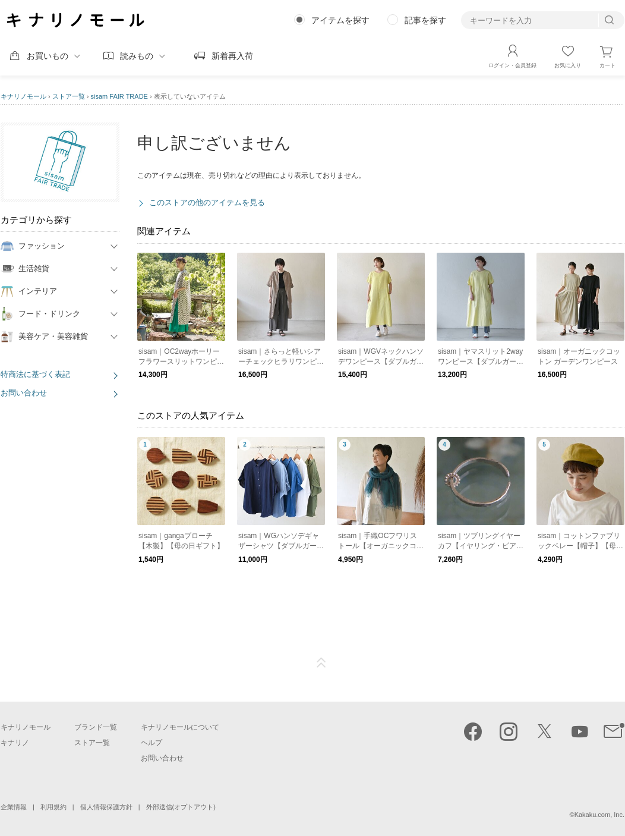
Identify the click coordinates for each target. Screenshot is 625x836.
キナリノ (15, 742)
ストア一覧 (68, 96)
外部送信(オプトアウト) (181, 806)
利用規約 (53, 806)
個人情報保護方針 (106, 806)
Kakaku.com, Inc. (599, 814)
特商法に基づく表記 (35, 374)
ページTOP (321, 663)
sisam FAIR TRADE (119, 96)
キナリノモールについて (180, 727)
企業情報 (14, 806)
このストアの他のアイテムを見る (207, 202)
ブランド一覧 (95, 727)
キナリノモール (23, 96)
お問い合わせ (24, 392)
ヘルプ (151, 742)
